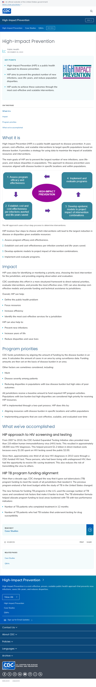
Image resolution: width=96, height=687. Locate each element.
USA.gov (16, 681)
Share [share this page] (89, 542)
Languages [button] (9, 649)
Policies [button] (7, 641)
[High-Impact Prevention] (48, 580)
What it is (6, 111)
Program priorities (9, 122)
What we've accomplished (12, 128)
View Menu (50, 28)
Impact (5, 117)
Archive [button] (7, 656)
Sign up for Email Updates (19, 619)
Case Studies (30, 28)
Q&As (41, 28)
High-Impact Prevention (16, 20)
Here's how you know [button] (12, 4)
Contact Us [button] (10, 627)
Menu (89, 20)
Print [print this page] (82, 542)
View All (9, 597)
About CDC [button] (9, 634)
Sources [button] (11, 542)
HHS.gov (6, 681)
